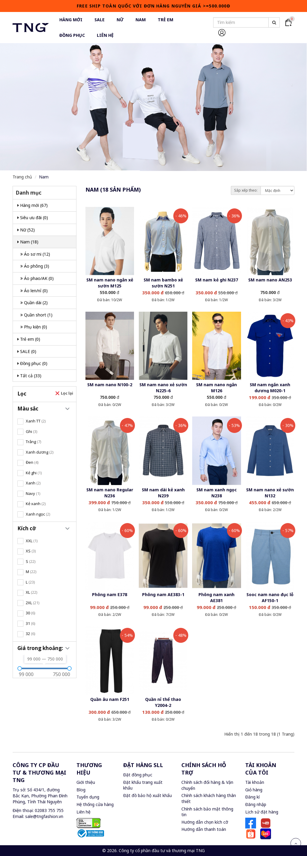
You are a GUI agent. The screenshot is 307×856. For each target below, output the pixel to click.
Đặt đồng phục (137, 775)
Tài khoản (254, 782)
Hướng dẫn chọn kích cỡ (204, 822)
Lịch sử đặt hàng (261, 812)
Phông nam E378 (109, 594)
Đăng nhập (255, 804)
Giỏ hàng (253, 790)
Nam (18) (27, 242)
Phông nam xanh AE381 (216, 597)
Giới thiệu (85, 782)
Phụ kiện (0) (33, 327)
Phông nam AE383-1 (163, 594)
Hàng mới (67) (32, 205)
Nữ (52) (26, 230)
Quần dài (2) (34, 302)
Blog (80, 790)
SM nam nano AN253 (270, 280)
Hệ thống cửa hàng (95, 804)
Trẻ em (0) (28, 339)
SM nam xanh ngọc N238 (216, 493)
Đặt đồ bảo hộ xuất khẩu (147, 795)
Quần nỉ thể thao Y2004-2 (163, 702)
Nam (44, 177)
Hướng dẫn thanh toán (203, 829)
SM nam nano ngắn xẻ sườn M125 (109, 283)
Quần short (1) (36, 315)
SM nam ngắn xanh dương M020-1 (270, 387)
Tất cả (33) (29, 375)
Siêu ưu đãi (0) (32, 217)
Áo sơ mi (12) (35, 254)
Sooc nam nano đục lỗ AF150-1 (270, 597)
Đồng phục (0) (32, 363)
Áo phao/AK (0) (37, 278)
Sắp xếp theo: (246, 190)
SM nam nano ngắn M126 (216, 387)
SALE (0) (26, 351)
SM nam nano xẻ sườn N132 (270, 493)
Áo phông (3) (34, 266)
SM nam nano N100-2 (109, 384)
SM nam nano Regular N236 (109, 493)
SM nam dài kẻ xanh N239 (163, 493)
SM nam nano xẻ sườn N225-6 (163, 387)
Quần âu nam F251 (109, 699)
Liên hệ (83, 812)
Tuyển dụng (87, 797)
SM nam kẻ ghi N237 (216, 280)
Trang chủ (22, 177)
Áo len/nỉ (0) (34, 290)
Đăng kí (252, 797)
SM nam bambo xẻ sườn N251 (163, 283)
